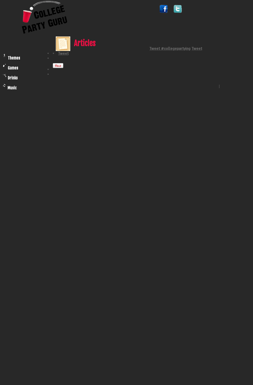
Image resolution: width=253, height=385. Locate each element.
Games (10, 67)
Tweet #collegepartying (170, 48)
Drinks (10, 77)
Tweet (197, 48)
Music (10, 87)
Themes (11, 57)
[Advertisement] (24, 311)
